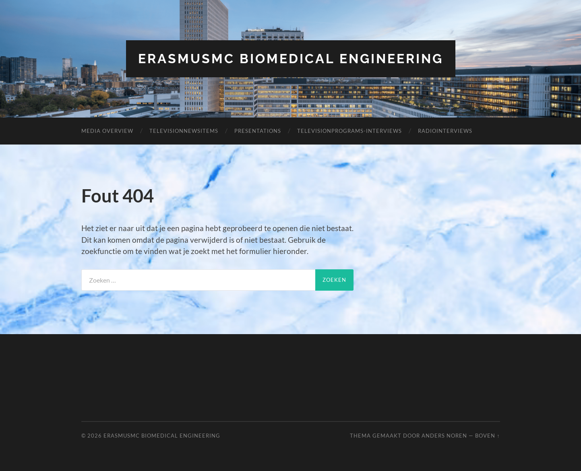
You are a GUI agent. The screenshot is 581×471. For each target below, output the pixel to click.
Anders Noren (444, 435)
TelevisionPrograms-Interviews (349, 131)
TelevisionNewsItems (183, 131)
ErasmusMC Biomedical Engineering (290, 58)
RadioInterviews (445, 131)
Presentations (257, 131)
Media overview (107, 131)
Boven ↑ (487, 435)
